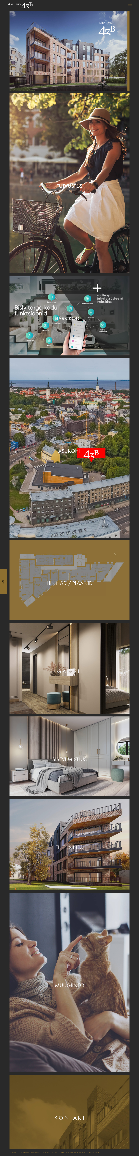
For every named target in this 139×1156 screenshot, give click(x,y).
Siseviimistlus (69, 759)
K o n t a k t (69, 1118)
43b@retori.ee (93, 1152)
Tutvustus (70, 186)
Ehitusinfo (69, 847)
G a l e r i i (69, 671)
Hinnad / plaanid (69, 583)
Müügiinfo (69, 985)
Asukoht (69, 451)
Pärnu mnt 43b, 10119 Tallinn (73, 1152)
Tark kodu (69, 318)
